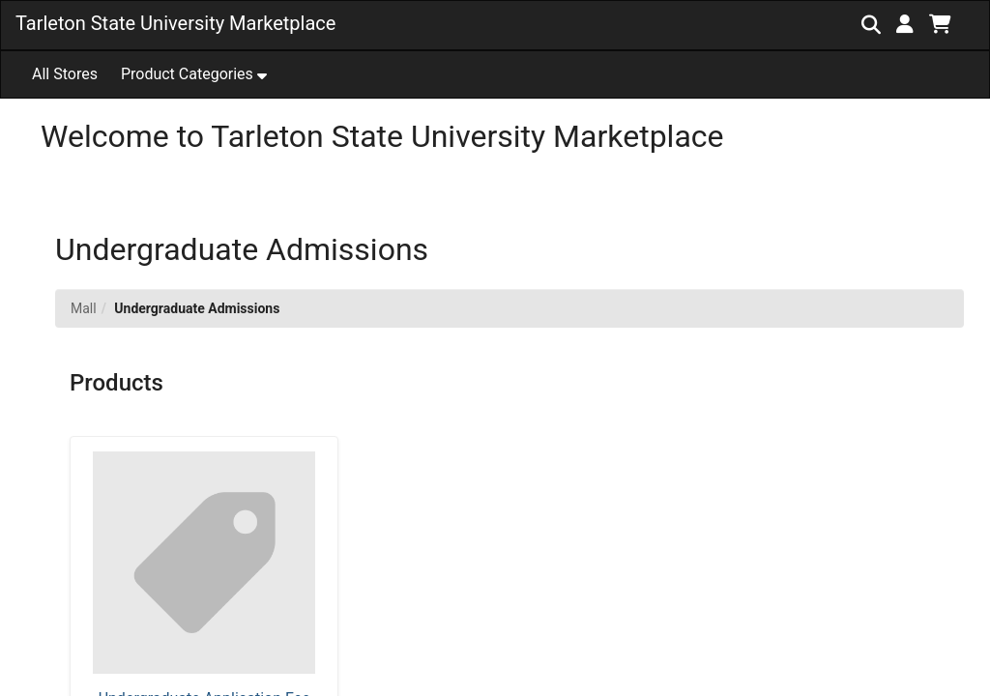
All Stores (65, 74)
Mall (84, 308)
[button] (904, 24)
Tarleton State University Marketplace (175, 23)
